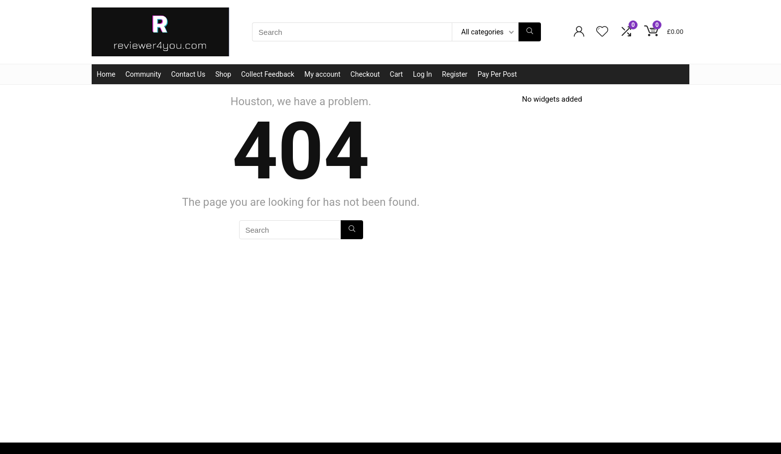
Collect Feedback (267, 74)
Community (143, 74)
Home (106, 74)
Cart (396, 74)
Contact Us (188, 74)
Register (454, 74)
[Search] (530, 31)
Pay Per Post (497, 74)
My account (322, 74)
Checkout (365, 74)
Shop (223, 74)
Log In (422, 74)
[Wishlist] (602, 32)
